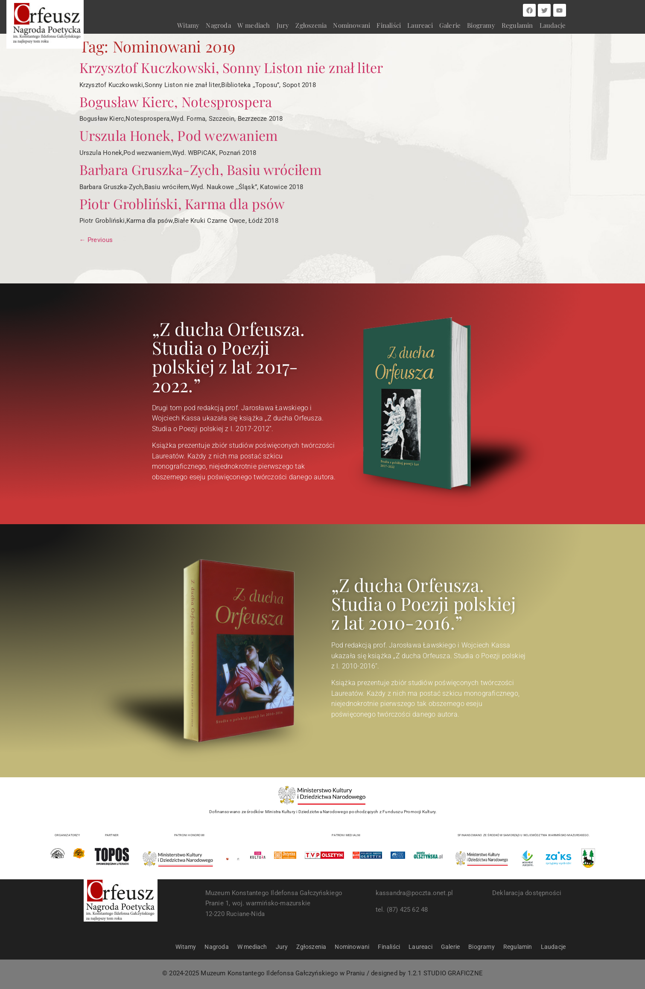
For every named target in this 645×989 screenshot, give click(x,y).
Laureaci (420, 25)
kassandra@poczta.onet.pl (414, 893)
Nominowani (351, 25)
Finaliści (388, 25)
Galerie (450, 25)
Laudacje (553, 25)
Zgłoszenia (311, 25)
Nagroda (218, 25)
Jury (283, 25)
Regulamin (517, 25)
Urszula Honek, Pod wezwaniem (178, 135)
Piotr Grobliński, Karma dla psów (182, 203)
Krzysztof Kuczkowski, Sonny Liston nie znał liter (231, 67)
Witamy (188, 25)
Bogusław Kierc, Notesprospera (175, 101)
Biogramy (481, 25)
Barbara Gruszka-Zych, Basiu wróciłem (200, 169)
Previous (96, 240)
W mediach (253, 25)
